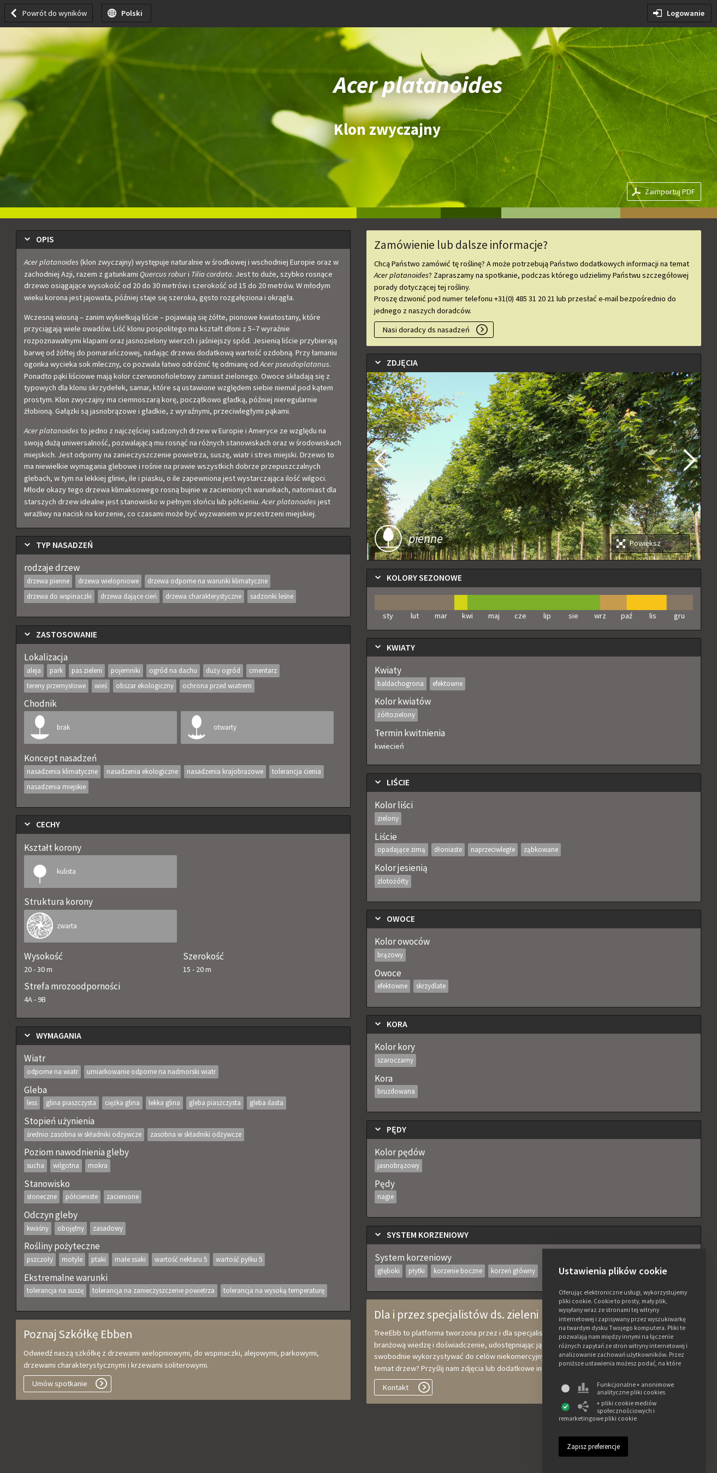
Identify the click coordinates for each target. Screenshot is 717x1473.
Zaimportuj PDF (670, 191)
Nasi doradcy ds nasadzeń (426, 330)
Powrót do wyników (54, 13)
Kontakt (395, 1387)
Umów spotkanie (59, 1383)
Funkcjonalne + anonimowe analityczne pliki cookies (626, 1388)
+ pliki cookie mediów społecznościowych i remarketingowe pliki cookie (607, 1410)
